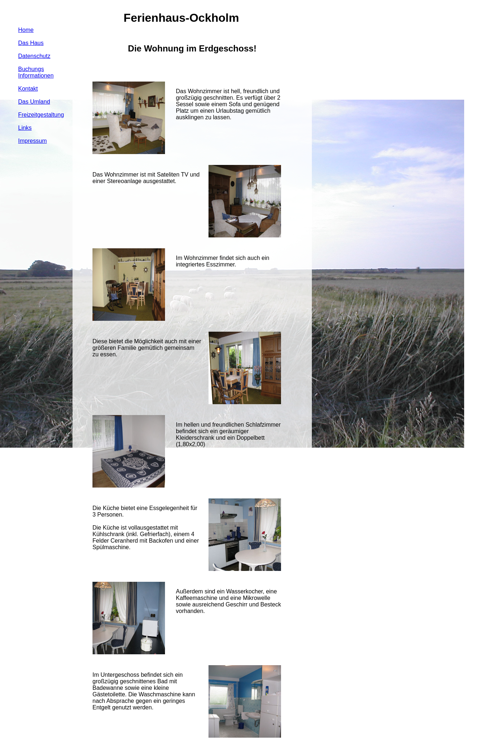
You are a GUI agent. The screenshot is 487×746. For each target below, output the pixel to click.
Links (25, 128)
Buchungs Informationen (36, 72)
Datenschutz (34, 56)
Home (26, 30)
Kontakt (28, 89)
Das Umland (34, 102)
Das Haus (31, 43)
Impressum (32, 141)
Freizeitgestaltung (41, 115)
